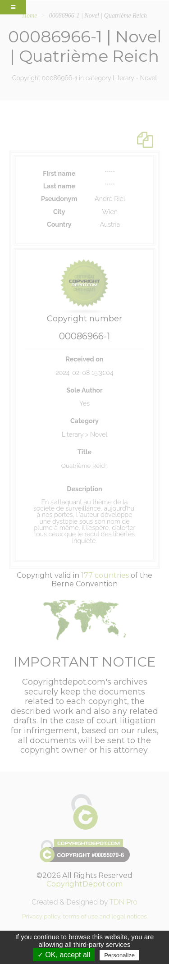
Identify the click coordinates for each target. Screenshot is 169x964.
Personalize (119, 955)
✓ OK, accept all (63, 955)
